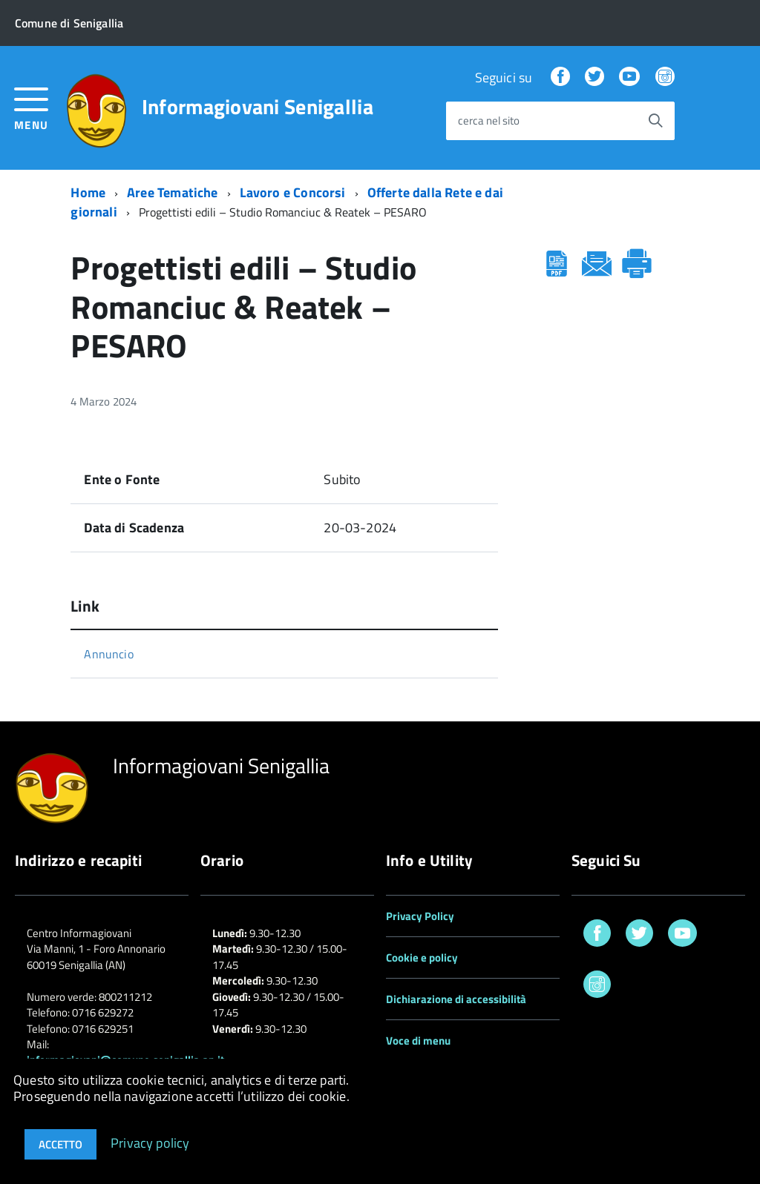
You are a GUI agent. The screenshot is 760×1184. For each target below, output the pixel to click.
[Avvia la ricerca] (655, 120)
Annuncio (108, 654)
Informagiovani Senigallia (257, 106)
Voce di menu (418, 1040)
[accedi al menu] (31, 107)
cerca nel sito (489, 121)
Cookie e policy (422, 957)
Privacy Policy (420, 916)
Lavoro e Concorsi (293, 192)
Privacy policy (150, 1142)
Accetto (60, 1144)
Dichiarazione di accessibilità (456, 999)
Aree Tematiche (172, 192)
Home (88, 192)
